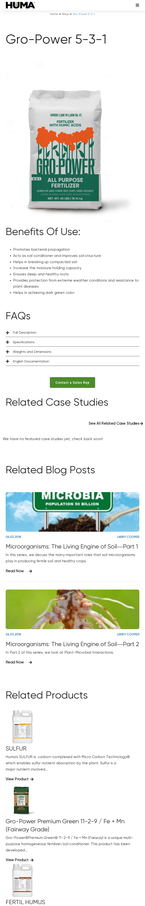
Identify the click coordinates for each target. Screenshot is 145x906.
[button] (72, 333)
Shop (65, 14)
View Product (17, 779)
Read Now (15, 571)
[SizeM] (20, 3)
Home (54, 14)
